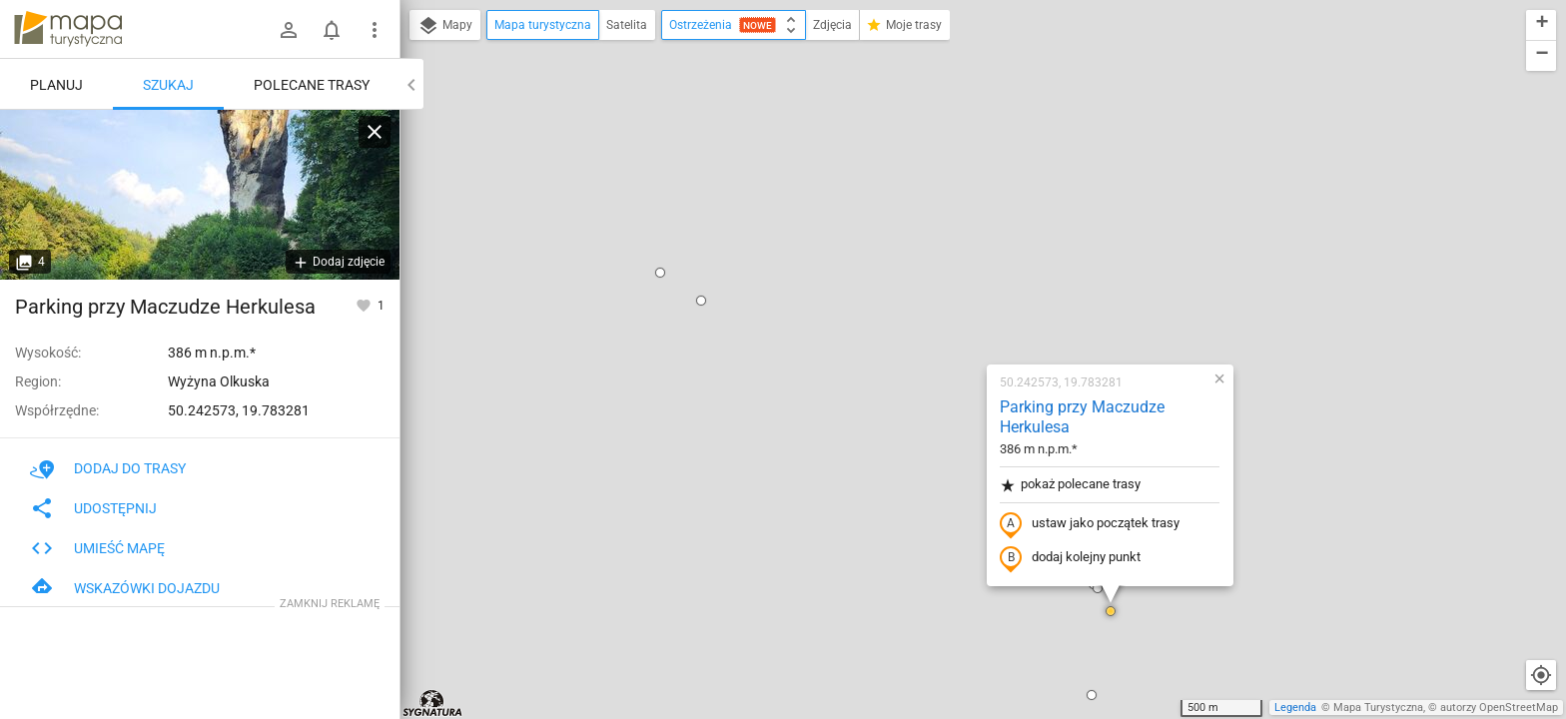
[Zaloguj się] (289, 30)
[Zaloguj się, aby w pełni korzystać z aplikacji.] (365, 305)
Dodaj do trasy (108, 468)
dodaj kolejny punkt (942, 307)
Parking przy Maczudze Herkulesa (954, 166)
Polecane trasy (312, 85)
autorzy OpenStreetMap (1499, 707)
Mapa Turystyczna (1378, 707)
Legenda (1295, 707)
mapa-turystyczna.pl (68, 29)
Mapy (444, 26)
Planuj (56, 85)
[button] (573, 49)
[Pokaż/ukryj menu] (375, 30)
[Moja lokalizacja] (1541, 675)
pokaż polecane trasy (942, 233)
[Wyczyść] (375, 132)
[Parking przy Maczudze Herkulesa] (199, 195)
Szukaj (168, 85)
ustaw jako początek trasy (962, 273)
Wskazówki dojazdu (125, 588)
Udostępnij (93, 508)
